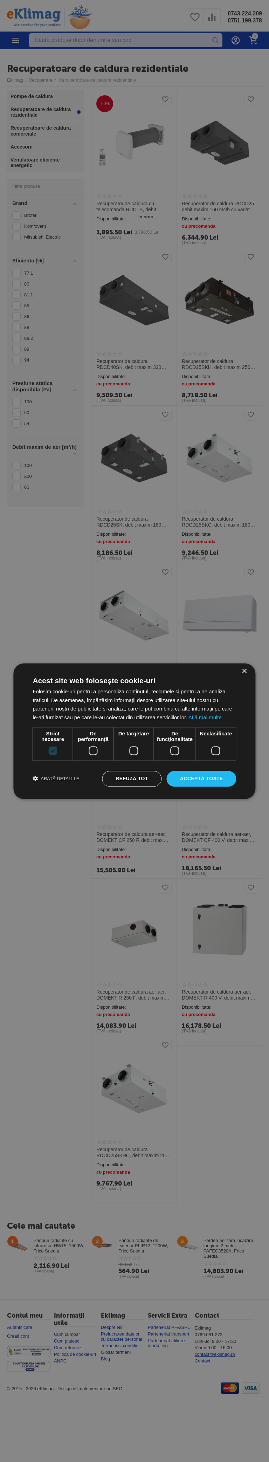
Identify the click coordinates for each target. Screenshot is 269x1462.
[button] (56, 778)
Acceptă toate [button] (201, 778)
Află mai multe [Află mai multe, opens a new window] (205, 718)
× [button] (244, 671)
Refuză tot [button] (132, 778)
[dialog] (134, 731)
